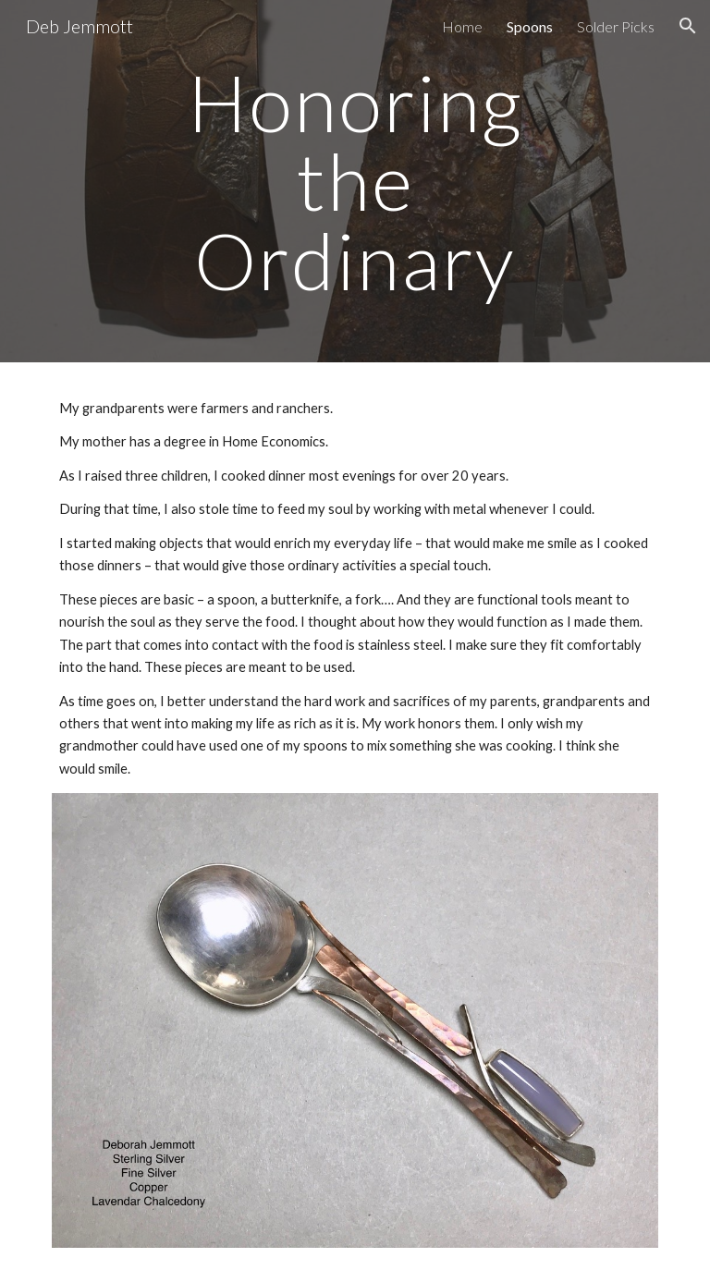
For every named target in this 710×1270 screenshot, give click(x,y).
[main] (354, 181)
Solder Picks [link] (616, 26)
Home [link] (462, 26)
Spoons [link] (530, 26)
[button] (688, 26)
